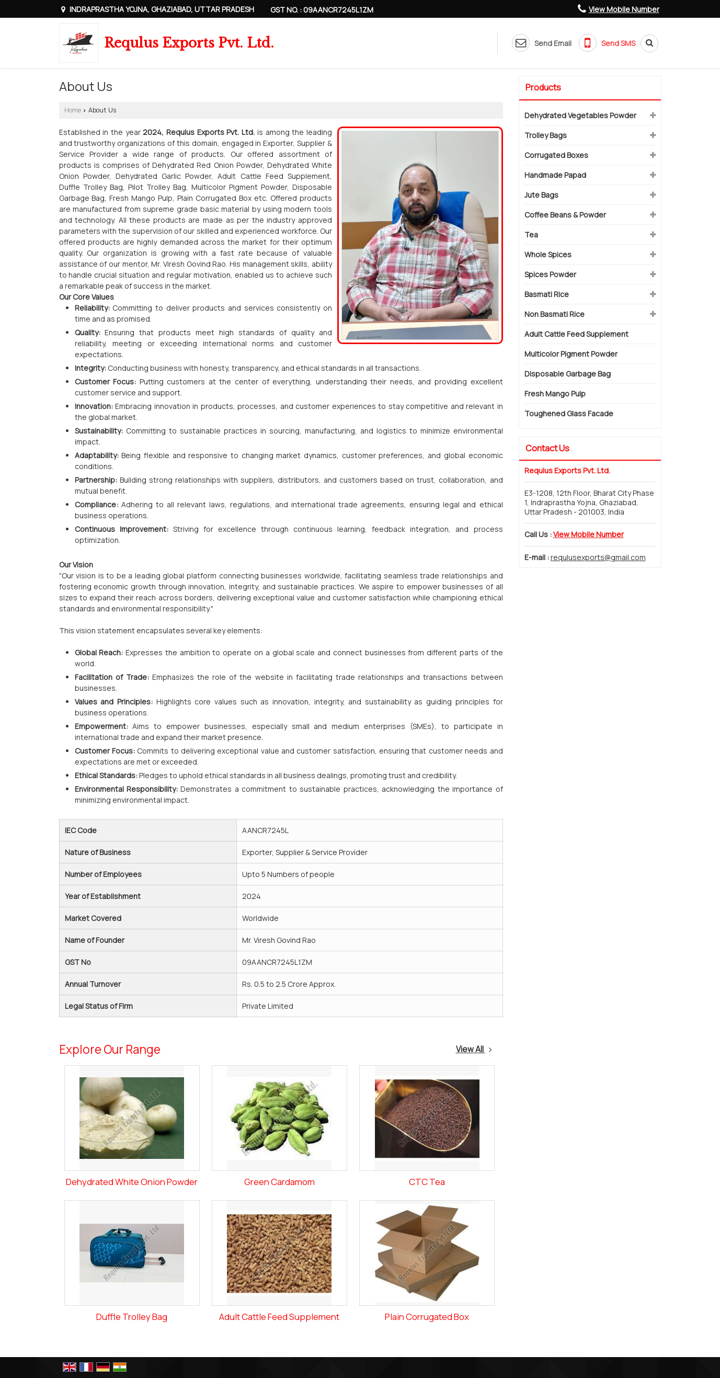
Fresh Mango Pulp (555, 393)
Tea (531, 235)
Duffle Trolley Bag (131, 1317)
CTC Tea (427, 1182)
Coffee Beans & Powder (565, 215)
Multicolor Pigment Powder (571, 354)
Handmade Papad (555, 175)
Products (543, 87)
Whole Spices (548, 254)
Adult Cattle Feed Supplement (279, 1317)
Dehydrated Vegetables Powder (580, 115)
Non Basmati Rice (554, 314)
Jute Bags (541, 195)
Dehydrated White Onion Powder (132, 1182)
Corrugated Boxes (556, 155)
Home (72, 110)
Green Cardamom (279, 1182)
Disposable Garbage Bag (567, 374)
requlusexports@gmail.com (598, 557)
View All (474, 1049)
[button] (624, 9)
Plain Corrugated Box (427, 1317)
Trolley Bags (545, 135)
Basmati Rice (546, 294)
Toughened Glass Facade (568, 413)
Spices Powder (550, 274)
